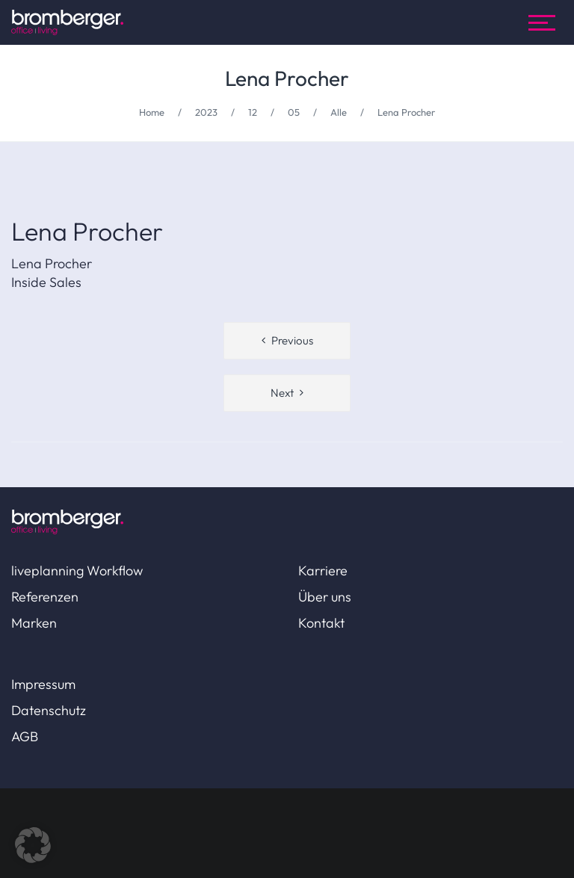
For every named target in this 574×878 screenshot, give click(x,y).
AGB (24, 736)
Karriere (323, 570)
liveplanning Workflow (77, 570)
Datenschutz (48, 710)
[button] (33, 845)
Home (151, 112)
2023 (206, 112)
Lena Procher (287, 78)
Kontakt (321, 622)
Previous (292, 340)
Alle (338, 112)
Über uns (324, 596)
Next (282, 393)
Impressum (43, 684)
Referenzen (44, 596)
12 (252, 112)
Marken (34, 622)
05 (294, 112)
